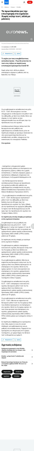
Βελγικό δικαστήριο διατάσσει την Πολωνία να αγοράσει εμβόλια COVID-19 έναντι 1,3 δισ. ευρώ (14, 363)
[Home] (2, 7)
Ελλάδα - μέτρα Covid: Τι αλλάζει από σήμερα (12, 356)
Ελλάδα (19, 7)
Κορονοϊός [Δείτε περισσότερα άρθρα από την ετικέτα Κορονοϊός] (7, 371)
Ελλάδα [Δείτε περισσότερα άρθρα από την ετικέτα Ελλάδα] (16, 376)
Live (30, 2)
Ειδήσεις (7, 7)
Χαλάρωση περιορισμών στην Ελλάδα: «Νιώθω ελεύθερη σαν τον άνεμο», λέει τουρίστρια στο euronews (13, 350)
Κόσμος (13, 7)
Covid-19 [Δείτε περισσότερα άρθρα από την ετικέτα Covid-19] (19, 371)
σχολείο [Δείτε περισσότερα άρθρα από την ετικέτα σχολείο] (6, 376)
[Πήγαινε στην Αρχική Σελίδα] (6, 2)
